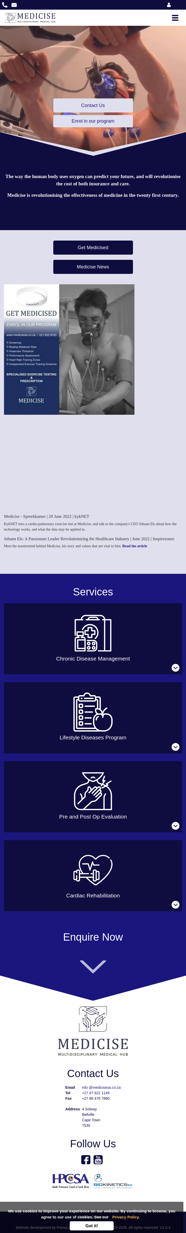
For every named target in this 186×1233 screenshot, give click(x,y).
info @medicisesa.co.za (101, 1087)
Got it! (91, 1225)
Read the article (134, 546)
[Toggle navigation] (175, 17)
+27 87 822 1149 (96, 1093)
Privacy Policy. (126, 1217)
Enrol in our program (93, 121)
